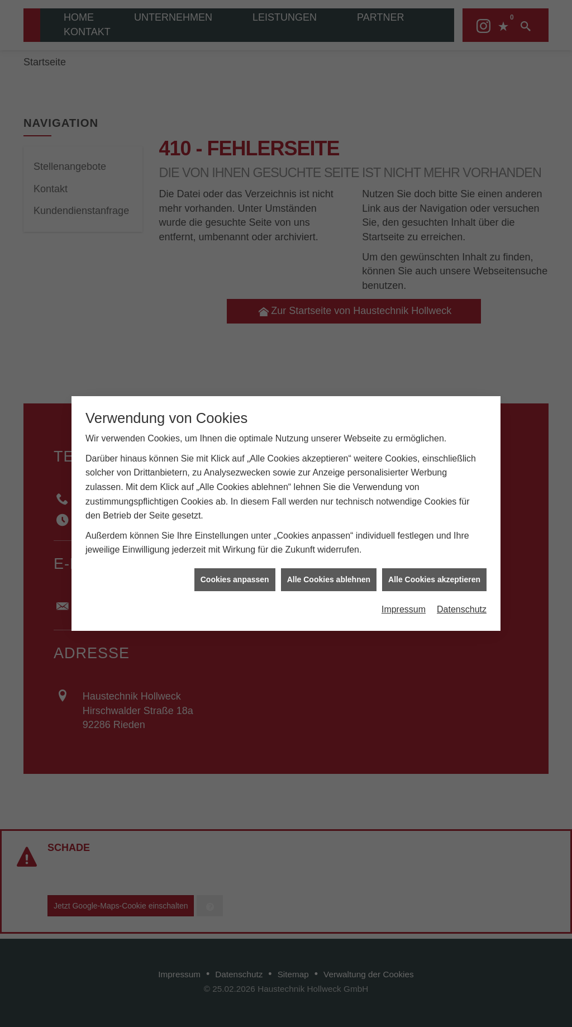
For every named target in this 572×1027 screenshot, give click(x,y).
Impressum (404, 592)
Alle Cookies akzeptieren (434, 562)
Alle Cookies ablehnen (328, 562)
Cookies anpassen (235, 562)
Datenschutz (462, 592)
